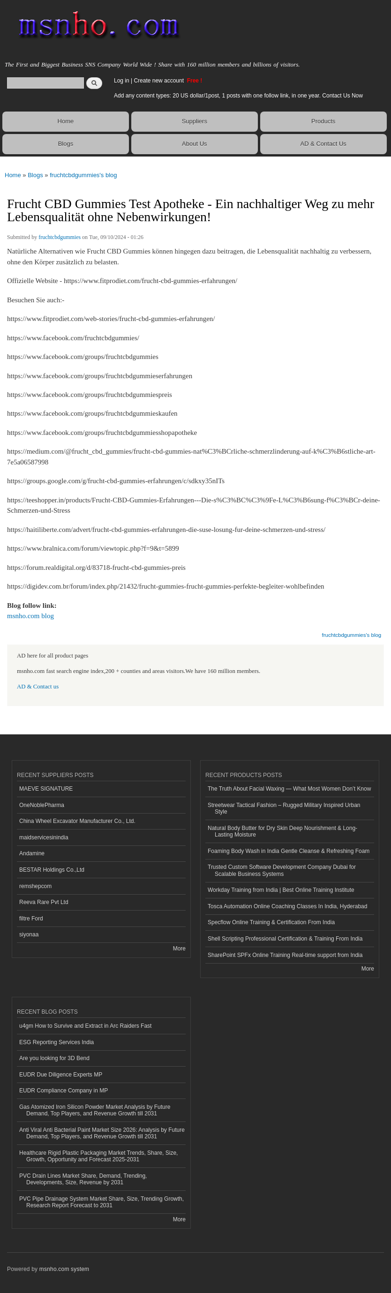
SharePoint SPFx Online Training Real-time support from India (285, 955)
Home (66, 121)
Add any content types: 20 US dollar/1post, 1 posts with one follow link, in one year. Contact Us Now (238, 95)
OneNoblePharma (41, 805)
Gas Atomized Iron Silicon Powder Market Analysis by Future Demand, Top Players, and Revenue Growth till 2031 (94, 1110)
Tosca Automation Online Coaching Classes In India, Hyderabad (287, 906)
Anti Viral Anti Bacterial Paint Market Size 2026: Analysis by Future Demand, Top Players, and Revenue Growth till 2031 (102, 1133)
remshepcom (35, 886)
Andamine (32, 853)
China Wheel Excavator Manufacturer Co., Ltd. (77, 821)
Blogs (66, 143)
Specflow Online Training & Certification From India (271, 922)
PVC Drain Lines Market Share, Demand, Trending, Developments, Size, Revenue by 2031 (83, 1179)
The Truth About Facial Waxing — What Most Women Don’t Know (289, 788)
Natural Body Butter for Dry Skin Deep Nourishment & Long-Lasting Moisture (282, 831)
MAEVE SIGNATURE (46, 788)
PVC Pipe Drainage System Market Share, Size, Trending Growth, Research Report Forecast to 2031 (101, 1202)
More (179, 948)
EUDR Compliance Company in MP (63, 1090)
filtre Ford (31, 918)
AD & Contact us (38, 686)
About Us (194, 143)
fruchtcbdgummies (59, 237)
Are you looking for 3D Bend (54, 1058)
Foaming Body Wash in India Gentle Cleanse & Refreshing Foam (288, 851)
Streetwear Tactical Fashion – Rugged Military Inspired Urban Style (284, 808)
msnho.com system (64, 1269)
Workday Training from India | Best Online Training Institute (281, 890)
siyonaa (28, 934)
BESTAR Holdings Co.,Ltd (51, 870)
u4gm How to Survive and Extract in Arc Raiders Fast (85, 1026)
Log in (121, 80)
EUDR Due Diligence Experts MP (60, 1074)
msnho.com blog (30, 616)
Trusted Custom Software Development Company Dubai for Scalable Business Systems (282, 870)
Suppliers (194, 121)
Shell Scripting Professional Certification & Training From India (285, 938)
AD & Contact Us (323, 143)
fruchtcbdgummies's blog (83, 175)
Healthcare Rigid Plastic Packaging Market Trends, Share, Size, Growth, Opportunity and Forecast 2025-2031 (98, 1156)
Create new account (159, 80)
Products (323, 121)
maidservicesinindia (43, 837)
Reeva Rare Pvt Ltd (43, 902)
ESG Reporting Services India (56, 1042)
